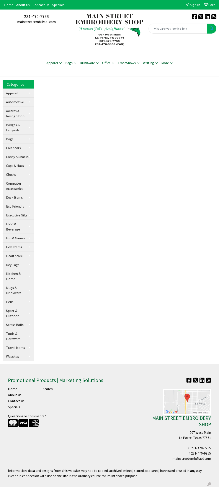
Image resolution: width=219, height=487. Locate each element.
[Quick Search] (178, 29)
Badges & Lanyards (13, 127)
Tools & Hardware (13, 336)
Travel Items (15, 347)
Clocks (11, 174)
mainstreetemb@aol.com (36, 21)
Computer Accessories (14, 186)
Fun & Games (15, 238)
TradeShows (127, 63)
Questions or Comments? (27, 416)
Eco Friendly (15, 206)
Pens (9, 302)
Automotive (15, 102)
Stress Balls (15, 325)
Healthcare (14, 256)
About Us (23, 5)
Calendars (13, 148)
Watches (12, 356)
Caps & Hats (15, 165)
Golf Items (14, 247)
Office (106, 63)
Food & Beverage (13, 226)
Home (8, 5)
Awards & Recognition (15, 113)
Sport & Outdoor (12, 313)
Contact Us (41, 5)
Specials (58, 5)
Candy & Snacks (17, 157)
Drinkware (87, 63)
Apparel (52, 63)
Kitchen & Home (13, 276)
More (165, 63)
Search (48, 389)
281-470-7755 (36, 16)
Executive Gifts (17, 215)
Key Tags (12, 265)
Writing (148, 63)
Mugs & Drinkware (13, 290)
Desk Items (14, 197)
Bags (69, 63)
